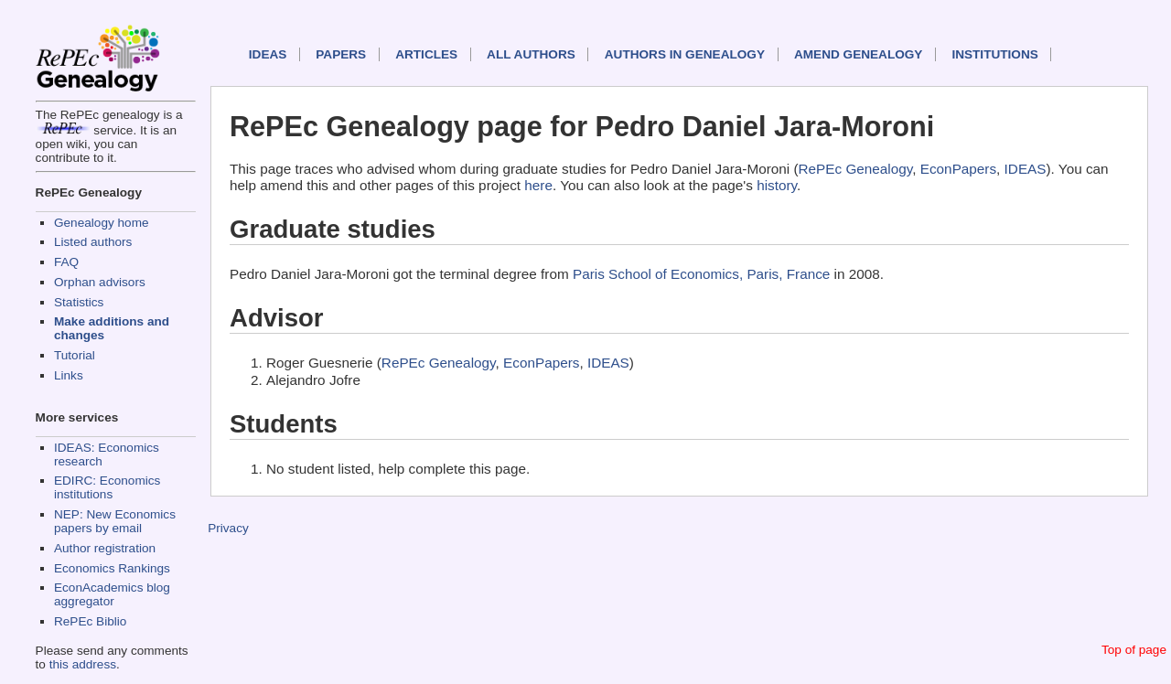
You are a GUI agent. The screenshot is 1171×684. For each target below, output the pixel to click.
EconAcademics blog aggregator (112, 594)
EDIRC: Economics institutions (107, 487)
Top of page (1133, 650)
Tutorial (74, 355)
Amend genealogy (858, 54)
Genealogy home (101, 223)
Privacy (228, 528)
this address (82, 664)
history (777, 185)
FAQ (66, 262)
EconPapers (958, 168)
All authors (531, 54)
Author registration (105, 548)
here (538, 185)
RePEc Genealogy (856, 168)
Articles (426, 54)
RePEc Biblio (90, 621)
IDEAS (268, 54)
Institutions (994, 54)
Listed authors (93, 242)
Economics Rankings (112, 568)
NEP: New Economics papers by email (115, 521)
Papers (341, 54)
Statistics (78, 302)
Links (68, 375)
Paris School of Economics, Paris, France (701, 274)
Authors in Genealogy (685, 54)
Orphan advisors (99, 282)
